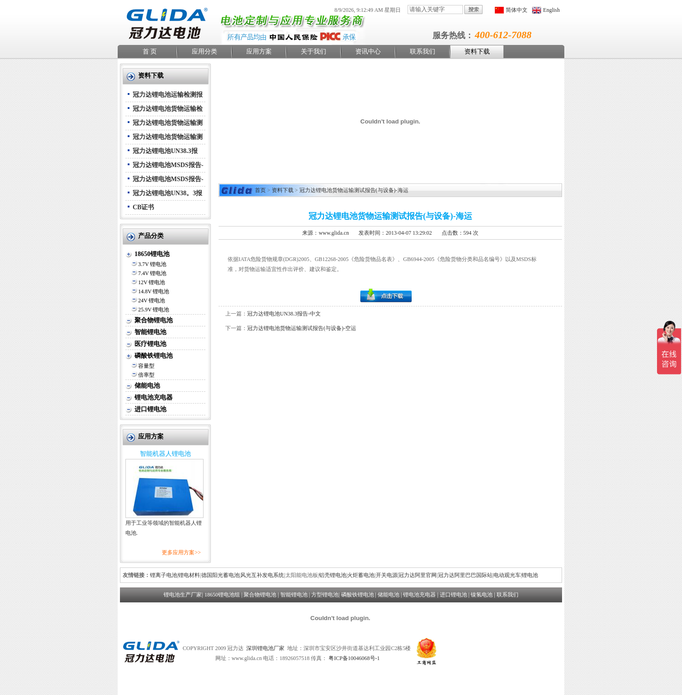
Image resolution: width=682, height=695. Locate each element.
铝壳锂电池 (332, 575)
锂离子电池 (163, 575)
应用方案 (259, 51)
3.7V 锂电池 (152, 264)
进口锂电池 (150, 409)
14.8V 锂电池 (153, 291)
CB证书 (143, 207)
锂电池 (530, 575)
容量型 (146, 366)
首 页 (150, 51)
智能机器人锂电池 (165, 453)
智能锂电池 (150, 332)
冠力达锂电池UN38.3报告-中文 (284, 314)
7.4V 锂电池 (152, 273)
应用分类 (204, 51)
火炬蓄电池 (360, 575)
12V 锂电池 (151, 282)
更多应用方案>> (181, 552)
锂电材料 (189, 575)
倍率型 (146, 375)
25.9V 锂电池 (153, 309)
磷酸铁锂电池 (153, 355)
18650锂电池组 (222, 594)
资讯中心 (368, 51)
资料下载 (477, 51)
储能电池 (147, 385)
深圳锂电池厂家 (265, 648)
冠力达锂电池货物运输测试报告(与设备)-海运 (353, 190)
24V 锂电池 (151, 300)
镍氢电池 (482, 594)
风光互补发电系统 (262, 575)
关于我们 (313, 51)
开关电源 (387, 575)
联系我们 (422, 51)
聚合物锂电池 (153, 320)
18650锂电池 (151, 254)
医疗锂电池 (150, 343)
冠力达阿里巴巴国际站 (465, 575)
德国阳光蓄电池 (220, 575)
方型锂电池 (325, 594)
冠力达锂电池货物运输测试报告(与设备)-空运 (301, 328)
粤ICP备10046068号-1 (354, 658)
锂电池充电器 (153, 397)
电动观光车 (507, 575)
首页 (260, 190)
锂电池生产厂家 (183, 594)
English (551, 10)
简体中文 (517, 10)
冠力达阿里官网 (417, 575)
